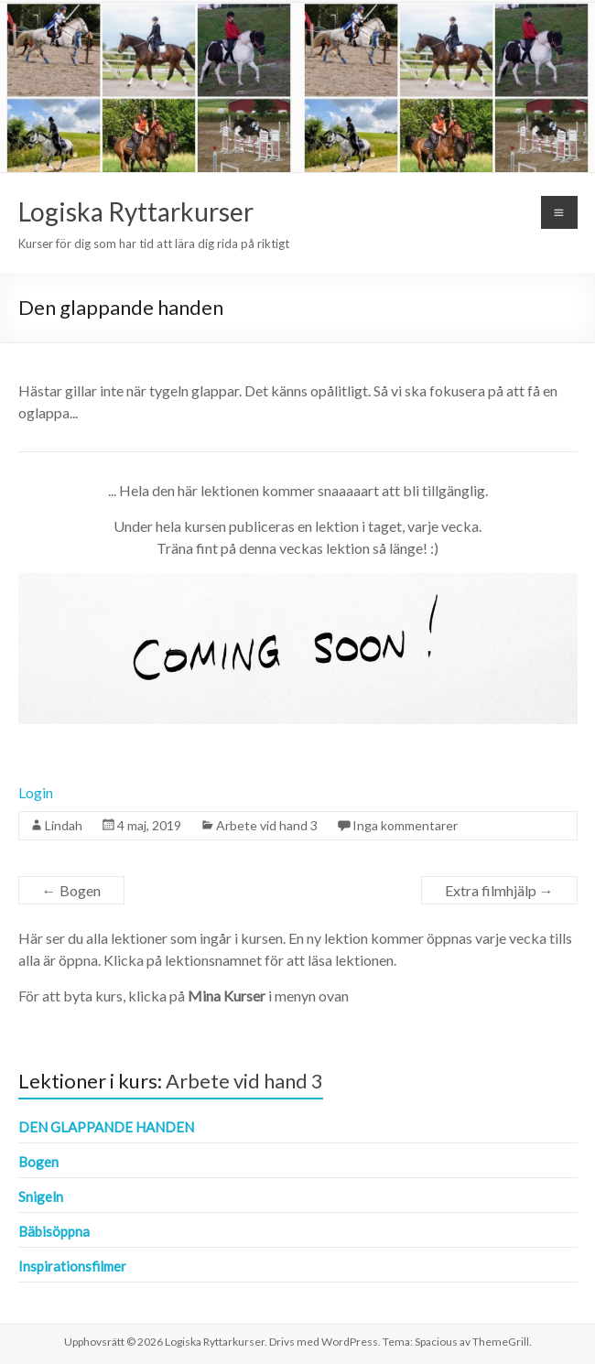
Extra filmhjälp (499, 890)
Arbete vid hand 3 (267, 825)
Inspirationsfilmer (72, 1266)
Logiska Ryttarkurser (136, 211)
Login (35, 792)
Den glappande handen (106, 1127)
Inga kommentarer (405, 825)
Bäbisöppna (54, 1231)
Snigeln (40, 1196)
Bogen (71, 890)
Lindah (63, 825)
